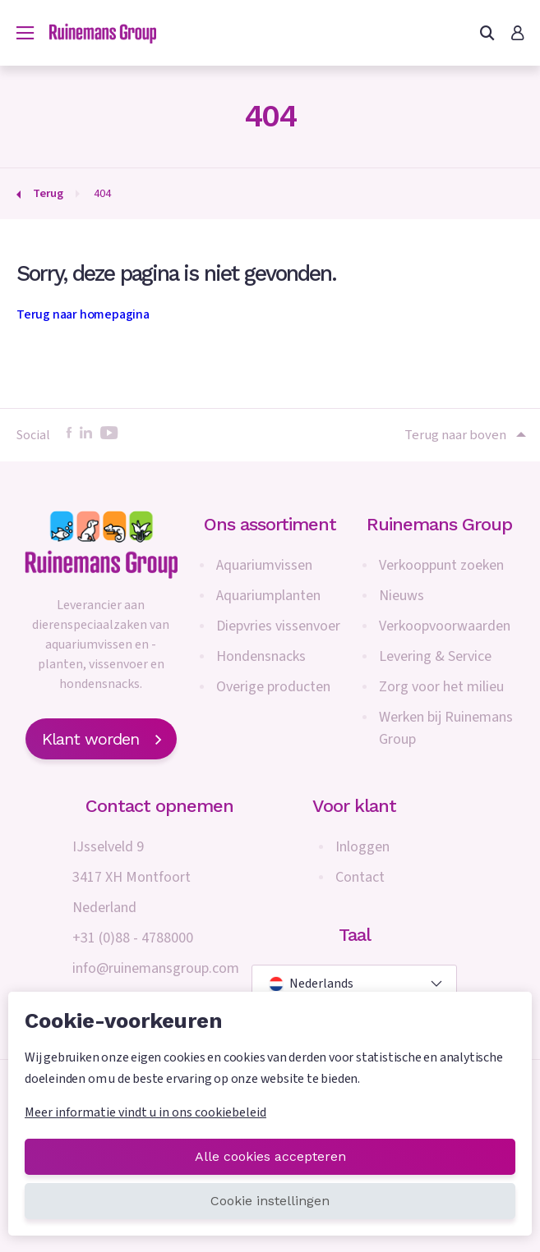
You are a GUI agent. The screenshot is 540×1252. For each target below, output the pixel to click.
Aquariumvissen (264, 565)
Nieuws (401, 595)
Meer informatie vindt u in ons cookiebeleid (145, 1112)
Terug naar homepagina (83, 314)
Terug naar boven (464, 435)
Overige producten (273, 686)
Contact (360, 877)
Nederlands (311, 984)
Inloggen (362, 847)
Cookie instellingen (270, 1200)
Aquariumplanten (268, 595)
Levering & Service (435, 656)
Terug (48, 193)
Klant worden (101, 739)
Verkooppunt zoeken (441, 565)
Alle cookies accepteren (270, 1156)
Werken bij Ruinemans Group (446, 728)
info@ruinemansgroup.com (155, 968)
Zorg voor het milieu (441, 686)
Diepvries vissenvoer (278, 626)
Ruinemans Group (439, 524)
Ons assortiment (270, 524)
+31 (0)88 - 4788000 (132, 938)
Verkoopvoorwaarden (444, 626)
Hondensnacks (261, 656)
